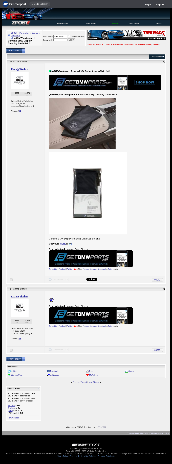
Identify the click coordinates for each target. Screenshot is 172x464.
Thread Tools (156, 57)
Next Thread (94, 382)
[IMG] (10, 410)
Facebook (62, 269)
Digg (91, 371)
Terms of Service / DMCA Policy (83, 456)
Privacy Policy (62, 456)
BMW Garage (62, 23)
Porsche (85, 269)
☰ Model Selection (39, 4)
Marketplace (24, 33)
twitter (14, 371)
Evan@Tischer (19, 69)
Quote (157, 280)
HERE (63, 244)
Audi (104, 269)
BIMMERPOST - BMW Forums (151, 433)
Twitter (69, 269)
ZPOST (14, 33)
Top (167, 433)
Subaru (111, 269)
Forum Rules (13, 417)
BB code (11, 405)
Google (131, 371)
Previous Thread (80, 382)
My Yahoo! (93, 375)
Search (158, 23)
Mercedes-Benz (95, 269)
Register (160, 5)
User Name (48, 36)
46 (20, 111)
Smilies (11, 408)
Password (47, 40)
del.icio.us (54, 375)
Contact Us (53, 269)
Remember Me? (76, 36)
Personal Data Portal (106, 456)
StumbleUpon (17, 375)
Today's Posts (134, 23)
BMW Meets (91, 23)
